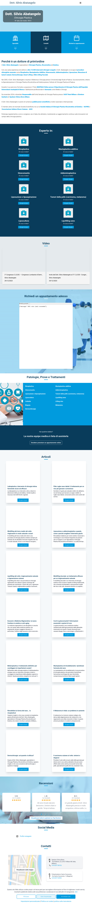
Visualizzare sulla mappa (24, 870)
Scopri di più (24, 155)
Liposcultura (29, 397)
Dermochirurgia (30, 409)
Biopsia (27, 405)
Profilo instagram (25, 836)
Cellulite (28, 401)
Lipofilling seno (60, 397)
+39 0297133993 (57, 878)
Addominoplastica (61, 390)
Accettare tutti (66, 896)
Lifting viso (59, 401)
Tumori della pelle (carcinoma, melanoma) (69, 394)
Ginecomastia (30, 390)
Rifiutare (26, 896)
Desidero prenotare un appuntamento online (46, 443)
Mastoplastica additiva (63, 386)
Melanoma (59, 405)
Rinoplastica (29, 386)
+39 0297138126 (57, 865)
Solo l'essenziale (46, 896)
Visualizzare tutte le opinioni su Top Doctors (46, 818)
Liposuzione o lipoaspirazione (35, 394)
